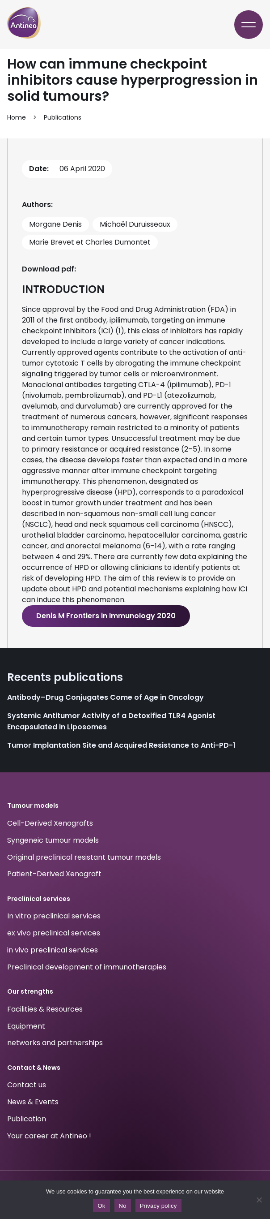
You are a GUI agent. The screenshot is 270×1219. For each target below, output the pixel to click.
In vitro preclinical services (54, 916)
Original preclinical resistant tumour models (84, 857)
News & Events (33, 1102)
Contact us (26, 1085)
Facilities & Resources (45, 1009)
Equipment (26, 1026)
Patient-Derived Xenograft (54, 874)
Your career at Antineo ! (49, 1136)
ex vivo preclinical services (53, 933)
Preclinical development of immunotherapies (86, 967)
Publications (62, 117)
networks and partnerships (55, 1043)
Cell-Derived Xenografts (50, 823)
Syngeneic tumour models (53, 840)
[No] (258, 1199)
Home (16, 117)
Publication (26, 1119)
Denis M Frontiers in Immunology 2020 (106, 616)
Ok (101, 1205)
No (123, 1205)
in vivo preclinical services (52, 950)
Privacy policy (158, 1205)
